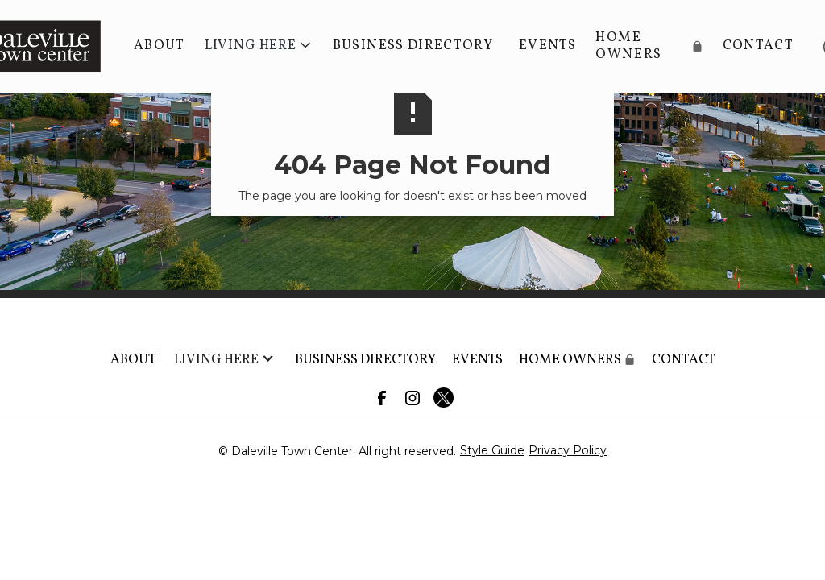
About (159, 45)
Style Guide (492, 450)
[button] (259, 46)
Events (547, 45)
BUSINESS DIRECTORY (413, 45)
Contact (758, 45)
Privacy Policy (568, 450)
